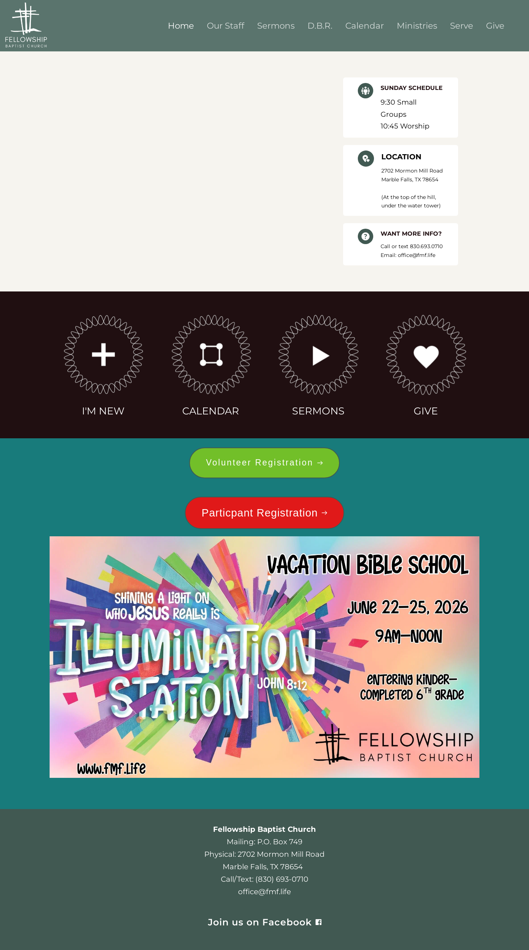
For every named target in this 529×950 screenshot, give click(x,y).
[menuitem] (181, 25)
